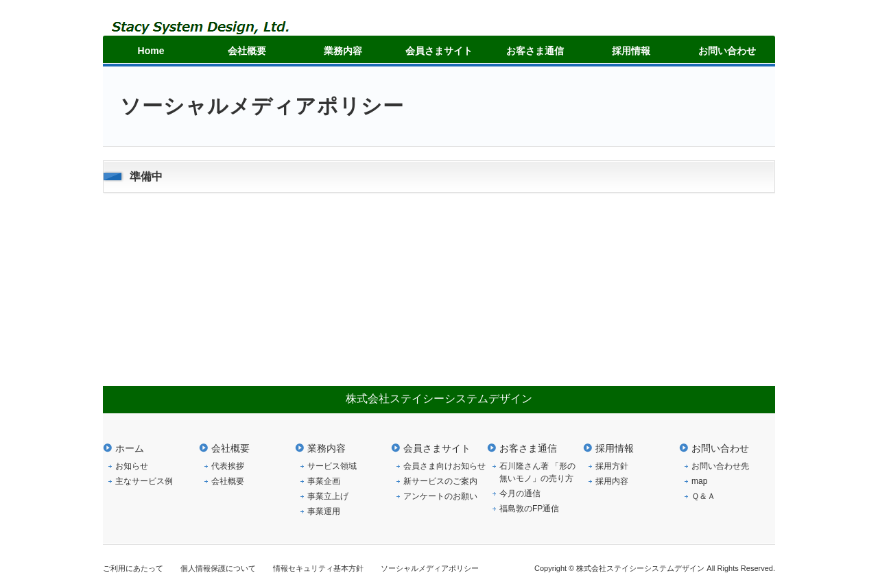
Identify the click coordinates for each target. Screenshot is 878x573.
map (699, 481)
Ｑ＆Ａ (703, 496)
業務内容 (343, 50)
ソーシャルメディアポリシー (430, 568)
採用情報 (631, 50)
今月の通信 (520, 493)
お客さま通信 (535, 50)
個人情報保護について (218, 568)
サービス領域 (332, 466)
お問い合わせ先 (720, 466)
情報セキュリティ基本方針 (318, 568)
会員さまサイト (439, 50)
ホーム (129, 448)
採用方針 (611, 466)
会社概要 (247, 50)
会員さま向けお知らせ (444, 466)
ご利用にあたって (133, 568)
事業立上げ (327, 496)
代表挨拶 (227, 466)
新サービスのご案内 (440, 481)
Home (151, 50)
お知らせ (131, 466)
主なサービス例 (144, 481)
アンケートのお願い (440, 496)
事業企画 (323, 481)
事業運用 (323, 511)
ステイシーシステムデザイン (218, 32)
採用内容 (611, 481)
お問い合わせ (727, 50)
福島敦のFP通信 (529, 508)
